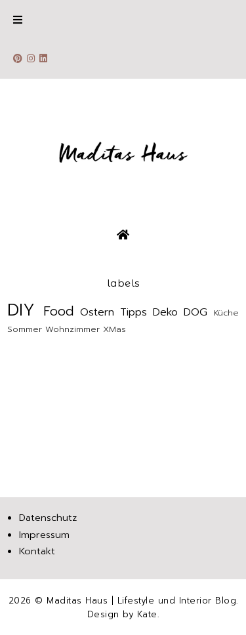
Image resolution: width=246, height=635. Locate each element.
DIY (21, 310)
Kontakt (37, 551)
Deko (165, 312)
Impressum (44, 534)
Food (58, 311)
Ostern (97, 312)
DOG (195, 312)
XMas (114, 329)
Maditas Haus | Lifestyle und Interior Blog (141, 600)
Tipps (133, 312)
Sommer (24, 329)
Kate (147, 614)
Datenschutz (48, 517)
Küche (226, 312)
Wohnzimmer (72, 329)
